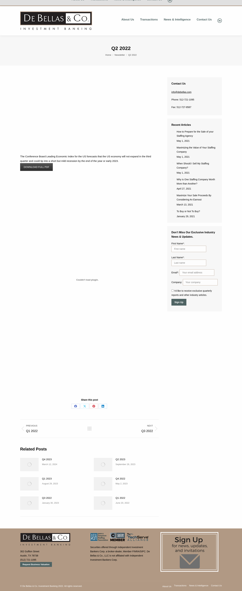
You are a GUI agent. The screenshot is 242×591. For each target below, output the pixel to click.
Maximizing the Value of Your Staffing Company (196, 149)
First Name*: (178, 243)
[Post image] (29, 464)
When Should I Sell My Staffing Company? (193, 165)
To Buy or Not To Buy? (188, 211)
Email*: (175, 272)
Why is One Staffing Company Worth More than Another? (196, 181)
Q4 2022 (120, 478)
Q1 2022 (120, 497)
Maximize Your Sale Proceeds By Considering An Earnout (194, 197)
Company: (177, 282)
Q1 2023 (47, 478)
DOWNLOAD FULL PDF (36, 167)
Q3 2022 (47, 497)
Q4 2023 (47, 459)
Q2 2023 (120, 459)
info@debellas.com (181, 92)
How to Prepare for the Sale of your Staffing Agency (195, 133)
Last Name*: (177, 257)
